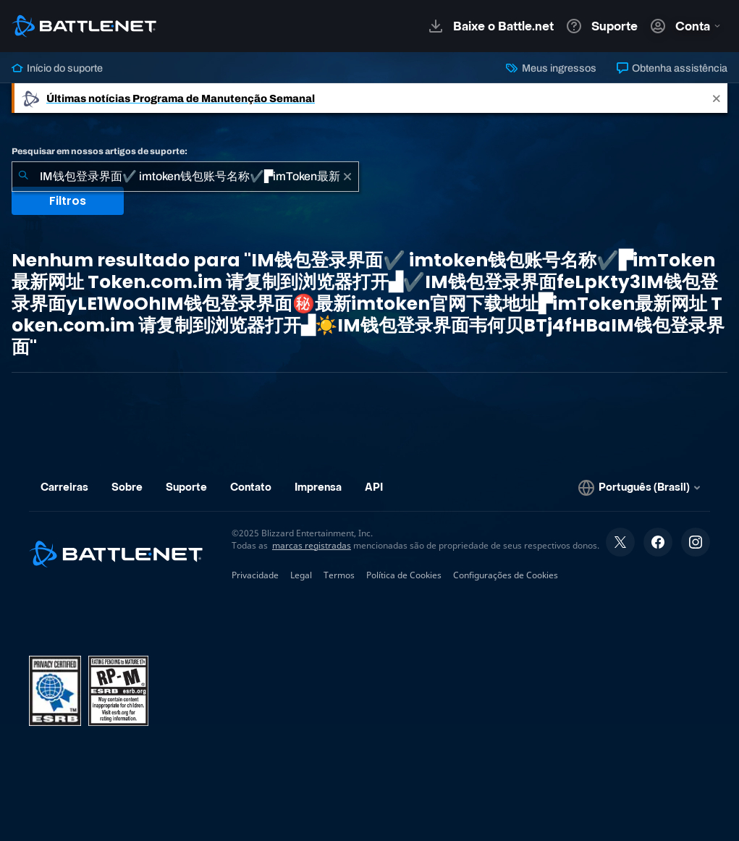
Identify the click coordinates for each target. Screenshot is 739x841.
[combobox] (185, 176)
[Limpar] (347, 176)
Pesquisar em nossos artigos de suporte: (99, 151)
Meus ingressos (551, 68)
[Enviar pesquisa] (23, 176)
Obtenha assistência (672, 68)
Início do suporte (57, 68)
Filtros (67, 201)
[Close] (716, 98)
